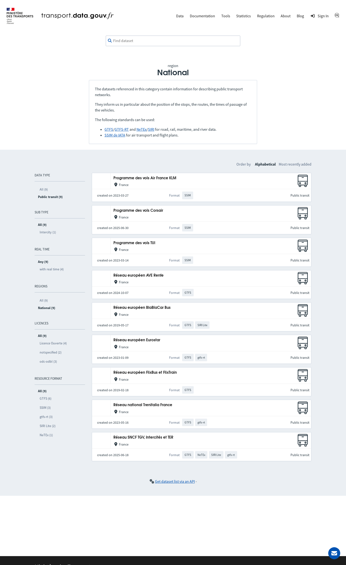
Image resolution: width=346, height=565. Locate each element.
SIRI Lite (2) (48, 426)
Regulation (266, 15)
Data (180, 15)
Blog (300, 15)
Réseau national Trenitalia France (142, 405)
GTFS (109, 129)
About (285, 15)
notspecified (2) (51, 352)
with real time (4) (52, 269)
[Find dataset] (173, 41)
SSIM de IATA (115, 135)
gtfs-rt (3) (46, 417)
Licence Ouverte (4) (53, 343)
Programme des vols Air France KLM (144, 178)
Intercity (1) (48, 232)
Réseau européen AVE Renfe (138, 275)
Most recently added (295, 164)
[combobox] (173, 41)
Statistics (243, 15)
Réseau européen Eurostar (136, 340)
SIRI (151, 129)
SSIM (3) (45, 407)
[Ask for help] (334, 553)
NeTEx (141, 129)
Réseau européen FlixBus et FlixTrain (145, 372)
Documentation (202, 15)
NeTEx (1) (46, 435)
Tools (225, 15)
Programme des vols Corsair (138, 210)
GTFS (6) (45, 398)
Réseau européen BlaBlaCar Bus (142, 308)
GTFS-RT (122, 129)
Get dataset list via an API (175, 481)
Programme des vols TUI (134, 243)
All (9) (44, 189)
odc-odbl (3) (48, 361)
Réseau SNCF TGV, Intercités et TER (143, 437)
